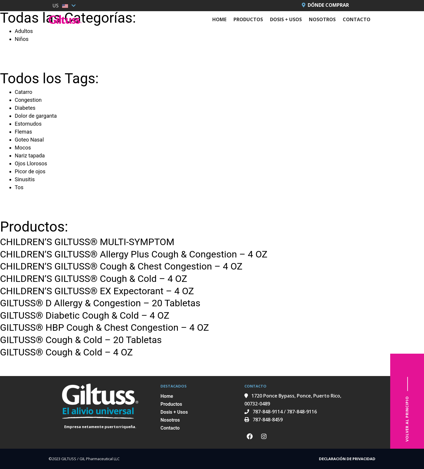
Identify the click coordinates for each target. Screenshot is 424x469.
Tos (19, 187)
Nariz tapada (30, 155)
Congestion (28, 100)
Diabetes (25, 108)
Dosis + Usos (286, 19)
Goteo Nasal (29, 140)
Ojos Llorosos (31, 163)
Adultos (24, 31)
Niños (22, 39)
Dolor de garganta (36, 116)
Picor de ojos (30, 171)
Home (219, 19)
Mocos (23, 147)
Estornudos (28, 124)
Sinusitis (25, 179)
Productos (248, 19)
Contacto (356, 19)
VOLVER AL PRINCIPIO (407, 419)
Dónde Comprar (325, 5)
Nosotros (322, 19)
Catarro (23, 92)
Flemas (23, 132)
